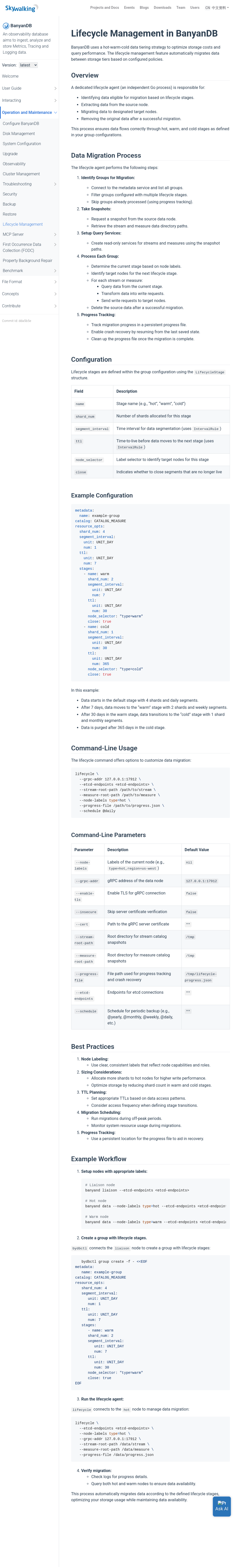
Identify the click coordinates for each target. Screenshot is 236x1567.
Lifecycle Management (23, 224)
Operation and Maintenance (30, 112)
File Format (30, 282)
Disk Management (19, 133)
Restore (9, 214)
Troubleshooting (30, 184)
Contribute (30, 306)
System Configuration (22, 143)
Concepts (30, 294)
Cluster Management (21, 174)
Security (10, 194)
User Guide (30, 88)
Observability (14, 163)
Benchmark (30, 271)
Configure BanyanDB (21, 123)
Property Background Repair (27, 260)
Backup (9, 204)
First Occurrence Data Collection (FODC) (30, 247)
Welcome (10, 76)
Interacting (30, 100)
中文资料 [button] (219, 8)
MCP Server (30, 234)
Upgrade (10, 153)
